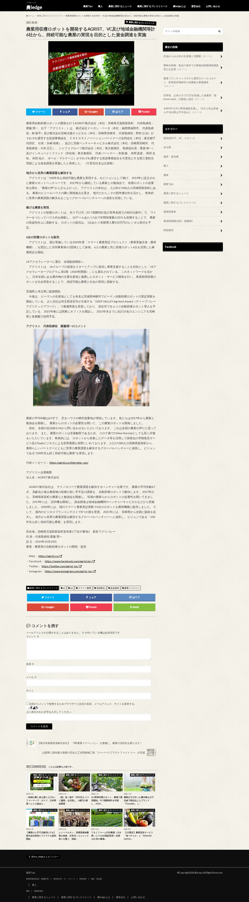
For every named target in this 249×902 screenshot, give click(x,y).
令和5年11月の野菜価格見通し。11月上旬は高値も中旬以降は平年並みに (190, 110)
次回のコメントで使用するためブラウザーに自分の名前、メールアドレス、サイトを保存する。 (83, 703)
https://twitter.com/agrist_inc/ (60, 566)
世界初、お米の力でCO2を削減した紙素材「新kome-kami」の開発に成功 (189, 97)
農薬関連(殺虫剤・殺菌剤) (177, 220)
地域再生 (100, 588)
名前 (30, 664)
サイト (30, 690)
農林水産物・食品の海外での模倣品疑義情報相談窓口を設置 (191, 67)
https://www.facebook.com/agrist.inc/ (68, 561)
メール (31, 677)
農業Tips (87, 6)
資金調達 (114, 588)
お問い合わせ (213, 6)
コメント (32, 636)
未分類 (167, 147)
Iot (71, 588)
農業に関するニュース (120, 6)
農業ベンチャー (131, 588)
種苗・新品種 (171, 156)
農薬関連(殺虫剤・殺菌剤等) (37, 879)
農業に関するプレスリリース (152, 6)
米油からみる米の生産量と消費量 (188, 56)
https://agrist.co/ (48, 556)
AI (64, 588)
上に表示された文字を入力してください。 (50, 712)
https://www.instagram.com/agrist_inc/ (69, 571)
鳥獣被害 (168, 230)
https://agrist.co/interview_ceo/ (69, 462)
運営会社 (196, 6)
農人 (100, 6)
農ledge (34, 7)
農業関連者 (169, 211)
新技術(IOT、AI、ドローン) (179, 138)
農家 (166, 174)
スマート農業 (84, 588)
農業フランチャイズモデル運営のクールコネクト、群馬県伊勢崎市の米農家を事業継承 (189, 82)
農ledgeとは (179, 6)
